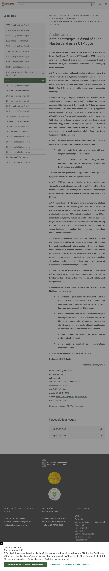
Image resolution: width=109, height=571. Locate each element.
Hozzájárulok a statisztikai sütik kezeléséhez (25, 564)
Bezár (1, 543)
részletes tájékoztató (54, 559)
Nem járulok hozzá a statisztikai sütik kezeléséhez (70, 564)
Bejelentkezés (100, 4)
